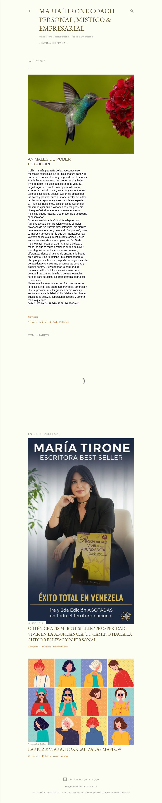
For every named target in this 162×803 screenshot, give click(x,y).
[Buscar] (132, 10)
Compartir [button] (33, 316)
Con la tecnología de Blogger (81, 779)
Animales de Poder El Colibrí (54, 322)
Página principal (53, 43)
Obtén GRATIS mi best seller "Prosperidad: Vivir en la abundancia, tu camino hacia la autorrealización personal (80, 634)
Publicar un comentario (55, 646)
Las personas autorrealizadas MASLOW (74, 749)
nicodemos (91, 786)
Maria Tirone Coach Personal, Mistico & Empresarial (77, 20)
